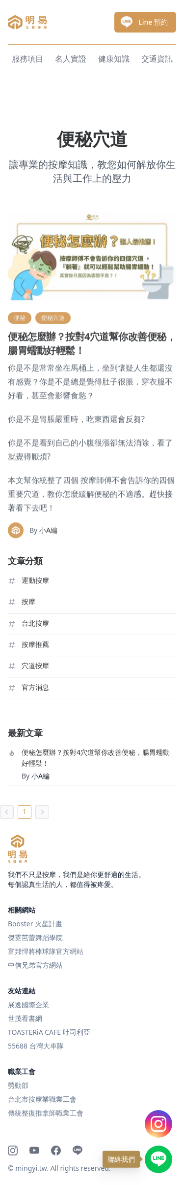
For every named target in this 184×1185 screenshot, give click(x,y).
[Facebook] (56, 1150)
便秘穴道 (53, 347)
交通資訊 (157, 58)
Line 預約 (144, 22)
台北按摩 (35, 623)
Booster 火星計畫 (35, 923)
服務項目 (27, 58)
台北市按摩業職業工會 (42, 1099)
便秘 (20, 347)
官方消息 (35, 687)
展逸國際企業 (28, 1004)
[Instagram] (13, 1150)
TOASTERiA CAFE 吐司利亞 (49, 1032)
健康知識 (114, 58)
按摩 (28, 601)
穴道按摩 (35, 665)
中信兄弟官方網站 (35, 965)
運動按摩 (35, 580)
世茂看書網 (25, 1018)
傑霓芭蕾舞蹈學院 (35, 937)
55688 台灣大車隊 (36, 1045)
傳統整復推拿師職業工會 (45, 1112)
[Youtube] (34, 1150)
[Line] (77, 1150)
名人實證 (70, 58)
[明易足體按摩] (17, 849)
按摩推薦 (35, 644)
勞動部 (18, 1085)
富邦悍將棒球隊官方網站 (45, 951)
